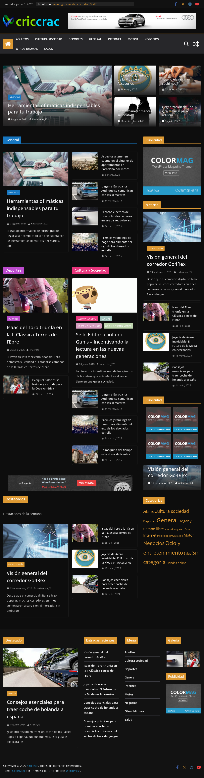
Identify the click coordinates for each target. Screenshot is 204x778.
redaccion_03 (44, 588)
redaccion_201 (107, 364)
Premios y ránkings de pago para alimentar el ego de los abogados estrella (116, 244)
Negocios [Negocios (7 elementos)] (154, 542)
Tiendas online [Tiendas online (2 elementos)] (176, 562)
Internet (114, 39)
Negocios (151, 39)
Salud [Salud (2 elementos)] (187, 553)
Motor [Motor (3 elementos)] (189, 534)
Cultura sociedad (48, 39)
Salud (48, 49)
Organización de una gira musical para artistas (177, 111)
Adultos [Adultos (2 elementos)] (148, 511)
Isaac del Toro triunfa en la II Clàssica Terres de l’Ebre (34, 334)
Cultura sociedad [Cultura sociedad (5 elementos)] (171, 510)
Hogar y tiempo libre (88, 326)
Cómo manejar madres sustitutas (135, 113)
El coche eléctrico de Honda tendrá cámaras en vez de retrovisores (116, 216)
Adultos (22, 39)
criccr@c (34, 350)
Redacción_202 (40, 119)
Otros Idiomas (27, 49)
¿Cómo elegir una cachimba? (175, 81)
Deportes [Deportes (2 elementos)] (149, 521)
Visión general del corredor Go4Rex (76, 4)
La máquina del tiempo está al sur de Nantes (116, 452)
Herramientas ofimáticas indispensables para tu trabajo (54, 108)
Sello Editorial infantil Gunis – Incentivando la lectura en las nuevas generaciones (102, 345)
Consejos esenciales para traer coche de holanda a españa (114, 584)
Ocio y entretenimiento (118, 326)
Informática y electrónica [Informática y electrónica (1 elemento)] (177, 529)
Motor (133, 39)
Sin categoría (15, 564)
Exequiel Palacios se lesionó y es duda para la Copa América (47, 384)
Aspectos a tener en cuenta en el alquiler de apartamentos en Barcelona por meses (117, 162)
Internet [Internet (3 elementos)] (149, 534)
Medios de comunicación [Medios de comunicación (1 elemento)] (170, 535)
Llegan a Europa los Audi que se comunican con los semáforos (117, 190)
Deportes (76, 39)
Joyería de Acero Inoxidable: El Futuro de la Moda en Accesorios (133, 77)
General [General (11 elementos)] (167, 520)
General (95, 39)
